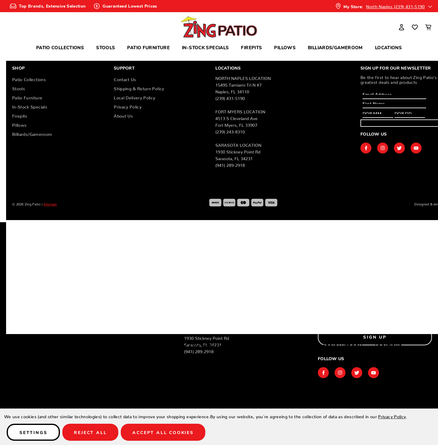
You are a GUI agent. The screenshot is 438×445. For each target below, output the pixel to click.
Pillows (285, 47)
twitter (399, 148)
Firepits (251, 47)
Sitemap (50, 203)
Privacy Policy (127, 105)
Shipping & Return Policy (139, 87)
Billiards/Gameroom (335, 47)
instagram (382, 148)
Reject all (90, 432)
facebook (365, 148)
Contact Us (125, 78)
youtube (416, 148)
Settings (33, 432)
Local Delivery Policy (134, 96)
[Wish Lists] (414, 27)
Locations (388, 47)
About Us (123, 114)
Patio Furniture (148, 47)
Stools (105, 47)
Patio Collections (60, 47)
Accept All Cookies (162, 432)
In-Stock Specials (205, 47)
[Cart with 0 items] (428, 27)
